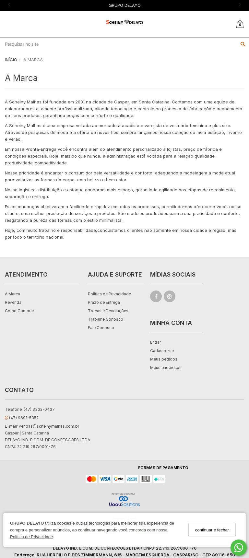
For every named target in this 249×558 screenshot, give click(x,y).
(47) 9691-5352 (22, 417)
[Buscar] (243, 44)
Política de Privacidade (31, 536)
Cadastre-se (162, 350)
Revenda (13, 302)
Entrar (155, 342)
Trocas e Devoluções (108, 310)
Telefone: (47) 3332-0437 (30, 409)
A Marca (12, 293)
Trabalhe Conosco (105, 319)
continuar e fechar (212, 530)
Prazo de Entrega (104, 302)
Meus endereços (166, 367)
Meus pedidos (163, 359)
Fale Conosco (101, 327)
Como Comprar (19, 310)
